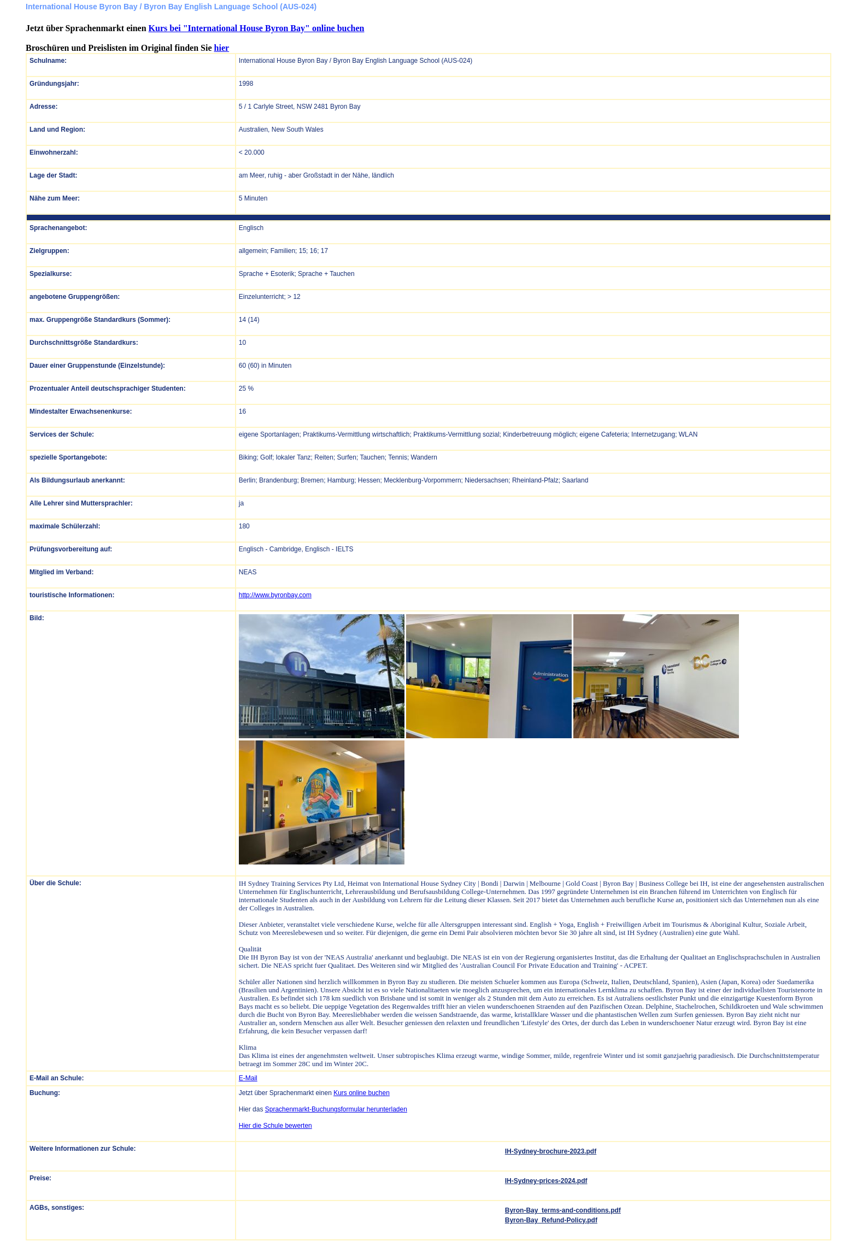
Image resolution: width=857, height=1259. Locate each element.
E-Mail (248, 1078)
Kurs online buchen (361, 1093)
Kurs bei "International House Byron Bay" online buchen (257, 28)
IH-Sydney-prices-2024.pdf (546, 1181)
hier (222, 47)
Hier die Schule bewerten (275, 1125)
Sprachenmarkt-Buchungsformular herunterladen (336, 1109)
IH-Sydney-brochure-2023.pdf (550, 1151)
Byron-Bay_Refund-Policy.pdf (551, 1220)
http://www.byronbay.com (275, 595)
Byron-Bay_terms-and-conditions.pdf (563, 1210)
